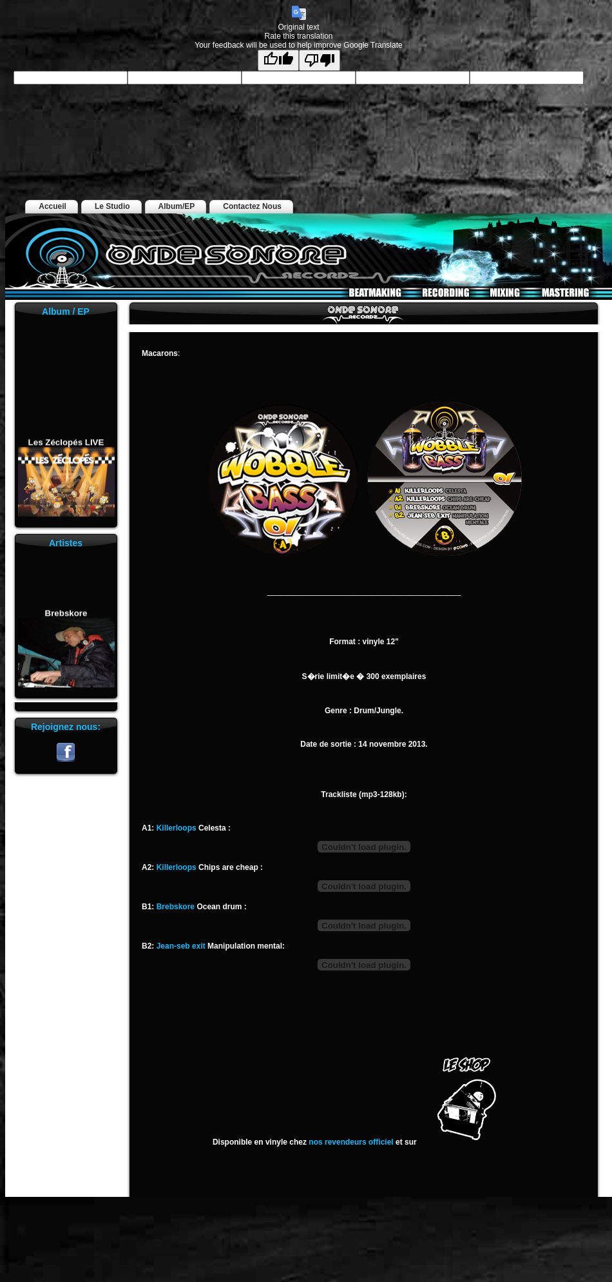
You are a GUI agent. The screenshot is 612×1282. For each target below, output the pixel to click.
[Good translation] (278, 60)
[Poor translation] (319, 60)
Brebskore (65, 615)
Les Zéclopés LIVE (65, 444)
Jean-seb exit (182, 946)
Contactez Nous (252, 206)
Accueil (52, 206)
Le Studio (112, 206)
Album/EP (176, 206)
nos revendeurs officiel (351, 1142)
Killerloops (176, 828)
